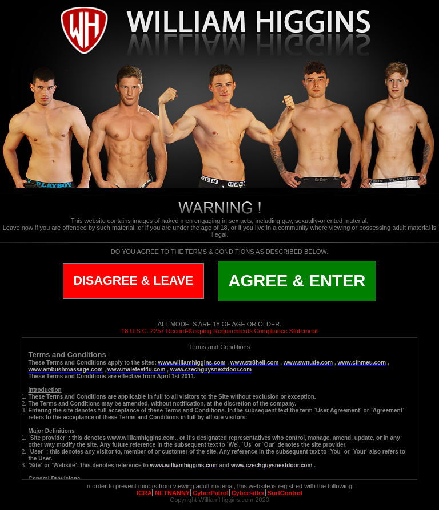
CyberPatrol (210, 492)
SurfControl (285, 492)
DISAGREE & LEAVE (134, 281)
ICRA (144, 492)
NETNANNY (172, 492)
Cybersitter (248, 492)
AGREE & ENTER (297, 281)
